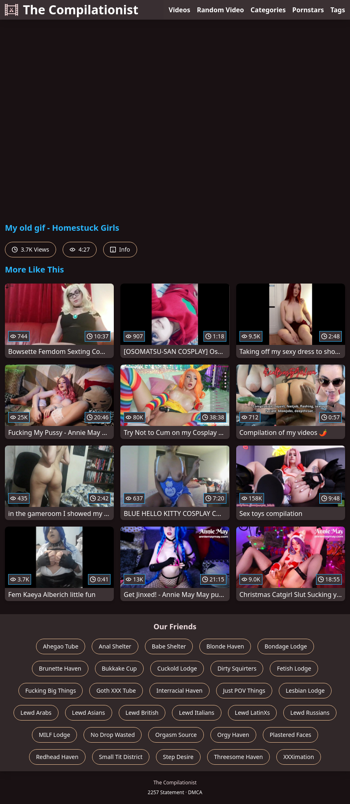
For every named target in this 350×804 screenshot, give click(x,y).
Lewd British (142, 712)
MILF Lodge (54, 735)
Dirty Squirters (236, 668)
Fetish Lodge (294, 668)
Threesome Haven (238, 757)
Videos (179, 9)
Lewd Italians (196, 712)
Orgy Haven (233, 735)
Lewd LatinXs (252, 712)
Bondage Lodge (285, 646)
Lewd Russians (310, 712)
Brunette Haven (60, 668)
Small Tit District (120, 757)
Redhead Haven (57, 757)
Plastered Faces (291, 735)
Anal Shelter (115, 646)
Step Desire (178, 757)
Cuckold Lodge (177, 668)
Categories (268, 9)
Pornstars (308, 9)
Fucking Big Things (50, 690)
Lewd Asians (88, 712)
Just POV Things (244, 690)
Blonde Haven (225, 646)
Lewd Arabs (36, 712)
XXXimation (298, 757)
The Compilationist (71, 9)
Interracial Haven (179, 690)
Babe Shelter (169, 646)
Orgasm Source (175, 735)
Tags (337, 9)
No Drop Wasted (112, 735)
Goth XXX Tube (116, 690)
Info (120, 249)
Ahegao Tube (60, 646)
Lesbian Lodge (305, 690)
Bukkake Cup (119, 668)
